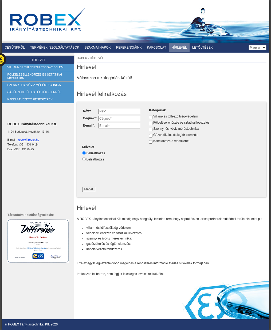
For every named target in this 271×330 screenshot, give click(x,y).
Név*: (87, 111)
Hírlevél (179, 47)
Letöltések (202, 47)
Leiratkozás (95, 159)
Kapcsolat (156, 47)
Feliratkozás (96, 153)
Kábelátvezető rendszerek (30, 99)
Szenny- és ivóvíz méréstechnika (34, 85)
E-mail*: (89, 125)
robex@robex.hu (28, 139)
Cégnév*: (90, 118)
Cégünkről (15, 47)
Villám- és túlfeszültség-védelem (35, 67)
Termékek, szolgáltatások (54, 47)
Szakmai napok (98, 47)
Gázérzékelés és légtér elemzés (34, 92)
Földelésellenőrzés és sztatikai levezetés (34, 76)
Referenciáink (129, 47)
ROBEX (82, 58)
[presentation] (122, 173)
